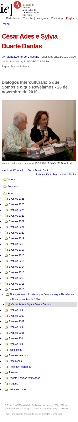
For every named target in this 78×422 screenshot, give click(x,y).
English (70, 18)
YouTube (28, 18)
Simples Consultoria (52, 414)
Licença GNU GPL (59, 408)
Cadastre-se (13, 18)
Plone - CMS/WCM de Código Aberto (26, 405)
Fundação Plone (13, 408)
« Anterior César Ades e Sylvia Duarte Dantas (26, 170)
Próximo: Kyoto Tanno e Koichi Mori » (56, 174)
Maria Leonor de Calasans (22, 56)
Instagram (42, 18)
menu (6, 23)
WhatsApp (57, 18)
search (72, 23)
